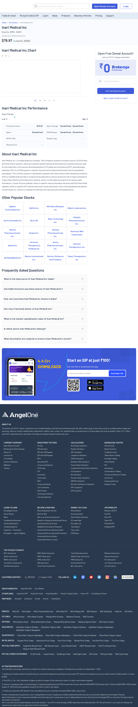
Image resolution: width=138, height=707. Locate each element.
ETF (38, 471)
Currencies (41, 475)
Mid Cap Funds (106, 654)
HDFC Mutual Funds (87, 646)
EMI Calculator (76, 491)
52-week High (76, 520)
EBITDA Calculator (78, 481)
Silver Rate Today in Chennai (84, 635)
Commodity (41, 478)
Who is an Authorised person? (48, 517)
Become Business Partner (47, 511)
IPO (105, 465)
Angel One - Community (12, 530)
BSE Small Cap (106, 611)
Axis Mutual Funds (69, 646)
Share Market (109, 462)
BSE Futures (88, 616)
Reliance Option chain (87, 622)
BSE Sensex (92, 611)
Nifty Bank (26, 611)
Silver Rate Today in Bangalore (57, 635)
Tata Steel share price (79, 553)
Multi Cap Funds (121, 654)
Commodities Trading (112, 471)
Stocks (40, 446)
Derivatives (108, 468)
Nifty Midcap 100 (77, 611)
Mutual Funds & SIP (29, 15)
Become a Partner (82, 15)
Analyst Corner (110, 484)
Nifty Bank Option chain (41, 622)
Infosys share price (111, 556)
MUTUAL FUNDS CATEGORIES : (15, 654)
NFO (39, 458)
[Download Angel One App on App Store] (95, 388)
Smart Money (9, 514)
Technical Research (11, 523)
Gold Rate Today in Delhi (51, 627)
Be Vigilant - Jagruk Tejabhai (14, 533)
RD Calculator (76, 475)
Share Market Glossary (79, 517)
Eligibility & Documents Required (49, 527)
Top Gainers (75, 527)
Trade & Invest (9, 15)
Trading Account (110, 452)
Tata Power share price (46, 566)
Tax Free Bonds (43, 487)
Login (126, 6)
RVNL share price (43, 560)
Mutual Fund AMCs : (11, 646)
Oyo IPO (107, 514)
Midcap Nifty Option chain (64, 622)
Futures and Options (45, 465)
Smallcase (28, 599)
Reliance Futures (73, 616)
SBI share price (43, 563)
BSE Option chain (106, 622)
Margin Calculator (77, 449)
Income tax (108, 478)
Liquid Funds (48, 654)
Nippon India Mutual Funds (34, 649)
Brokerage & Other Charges (14, 449)
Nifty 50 (15, 611)
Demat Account (110, 449)
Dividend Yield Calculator (80, 462)
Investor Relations (10, 462)
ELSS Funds (35, 654)
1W (40, 100)
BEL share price (77, 566)
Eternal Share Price (78, 563)
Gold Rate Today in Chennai (75, 627)
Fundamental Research (12, 520)
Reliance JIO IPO (110, 511)
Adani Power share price (80, 556)
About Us (7, 452)
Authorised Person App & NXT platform (52, 533)
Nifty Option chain (20, 622)
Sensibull (18, 599)
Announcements (77, 514)
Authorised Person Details (47, 536)
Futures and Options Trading (115, 475)
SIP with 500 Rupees (45, 455)
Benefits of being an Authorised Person (52, 520)
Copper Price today (25, 640)
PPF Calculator (76, 487)
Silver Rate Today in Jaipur (110, 635)
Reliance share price (111, 553)
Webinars (7, 465)
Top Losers (75, 530)
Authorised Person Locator (47, 539)
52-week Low (76, 523)
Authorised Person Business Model (50, 530)
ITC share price (110, 560)
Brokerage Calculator (79, 446)
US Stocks (41, 468)
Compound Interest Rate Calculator (84, 468)
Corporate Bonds (43, 484)
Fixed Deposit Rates (99, 593)
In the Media (8, 458)
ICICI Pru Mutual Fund (107, 646)
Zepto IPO (108, 520)
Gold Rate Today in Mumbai (27, 627)
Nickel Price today (82, 640)
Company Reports (10, 527)
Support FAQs (45, 577)
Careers (7, 468)
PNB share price (77, 560)
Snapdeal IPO (109, 527)
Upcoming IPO (42, 462)
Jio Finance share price (113, 563)
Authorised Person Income (47, 523)
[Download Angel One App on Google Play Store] (95, 382)
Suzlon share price (10, 556)
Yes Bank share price (11, 566)
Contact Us (8, 455)
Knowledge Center (10, 511)
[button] (45, 279)
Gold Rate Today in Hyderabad (101, 627)
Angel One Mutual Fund (32, 646)
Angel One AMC (26, 588)
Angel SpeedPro (52, 593)
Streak (37, 599)
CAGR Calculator (77, 458)
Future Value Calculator (80, 465)
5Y (54, 100)
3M (45, 100)
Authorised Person (111, 481)
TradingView (55, 599)
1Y (49, 100)
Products (65, 15)
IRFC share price (10, 553)
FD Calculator (76, 471)
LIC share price (110, 566)
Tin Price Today (118, 640)
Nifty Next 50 (61, 611)
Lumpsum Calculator (79, 455)
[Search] (61, 6)
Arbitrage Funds (79, 654)
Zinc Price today (64, 640)
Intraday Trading (110, 458)
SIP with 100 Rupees (44, 452)
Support (110, 15)
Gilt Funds (93, 654)
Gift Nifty (128, 611)
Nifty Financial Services (43, 611)
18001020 (30, 577)
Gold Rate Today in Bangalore (28, 630)
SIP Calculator (76, 452)
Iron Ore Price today (100, 640)
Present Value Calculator (80, 478)
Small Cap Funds (63, 654)
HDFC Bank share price (45, 553)
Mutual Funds (42, 449)
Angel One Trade (37, 593)
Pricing (98, 15)
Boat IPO (107, 517)
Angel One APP (22, 593)
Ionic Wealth (39, 588)
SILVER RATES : (8, 635)
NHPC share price (44, 556)
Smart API (85, 593)
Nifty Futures (19, 616)
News (54, 15)
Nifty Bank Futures (35, 616)
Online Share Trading (112, 455)
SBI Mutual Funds (51, 646)
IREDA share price (10, 560)
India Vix (118, 611)
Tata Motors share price (13, 563)
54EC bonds (42, 491)
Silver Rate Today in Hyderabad (30, 635)
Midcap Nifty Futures (54, 616)
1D (35, 100)
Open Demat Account (104, 6)
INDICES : (6, 611)
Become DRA (42, 514)
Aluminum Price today (45, 640)
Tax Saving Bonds (44, 497)
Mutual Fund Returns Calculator (83, 484)
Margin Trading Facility (69, 593)
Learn (45, 15)
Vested (45, 599)
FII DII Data (75, 533)
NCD (39, 481)
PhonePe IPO (109, 523)
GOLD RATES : (8, 627)
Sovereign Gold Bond (45, 494)
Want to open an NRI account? (116, 98)
